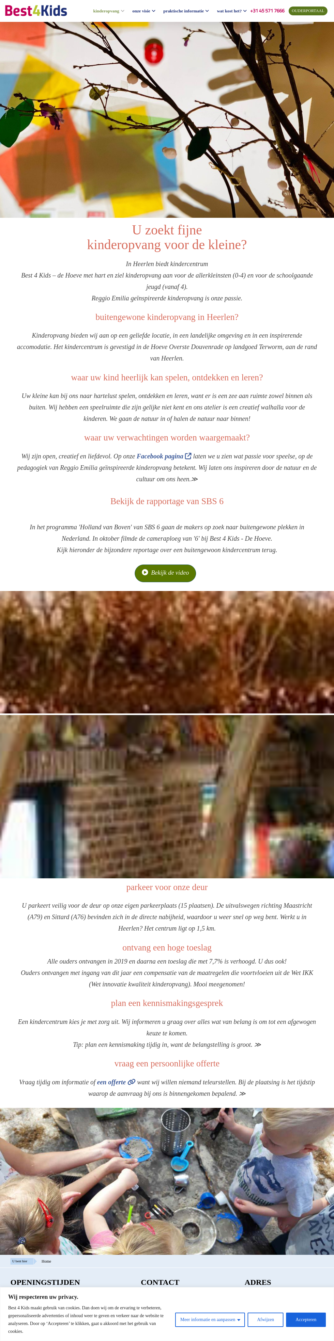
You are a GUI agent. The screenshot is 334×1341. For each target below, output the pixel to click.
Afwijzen (265, 1319)
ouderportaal (308, 10)
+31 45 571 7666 (267, 10)
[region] (167, 1314)
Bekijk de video (165, 572)
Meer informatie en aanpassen (207, 1319)
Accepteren (306, 1319)
